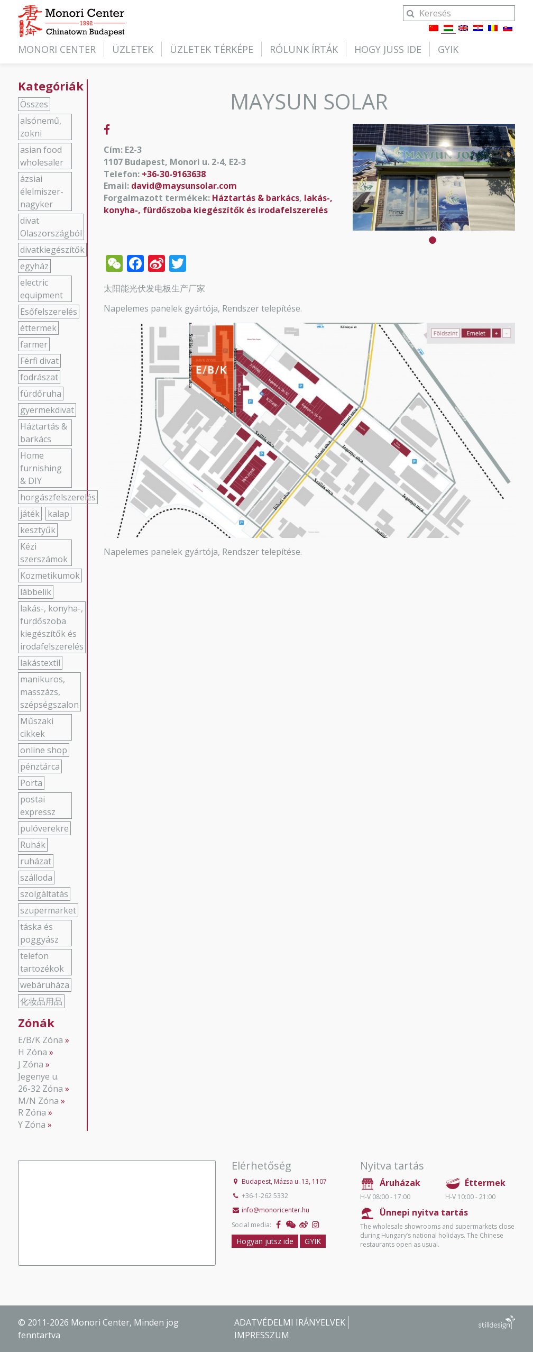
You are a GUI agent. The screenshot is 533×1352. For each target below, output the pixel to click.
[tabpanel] (434, 177)
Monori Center (57, 49)
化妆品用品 (41, 1001)
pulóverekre (44, 828)
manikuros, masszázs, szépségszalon (49, 691)
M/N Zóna (38, 1101)
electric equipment (41, 289)
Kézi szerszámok (44, 553)
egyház (34, 266)
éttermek (38, 328)
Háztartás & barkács (255, 198)
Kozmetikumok (50, 575)
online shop (43, 750)
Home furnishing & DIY (41, 468)
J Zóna (30, 1064)
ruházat (35, 861)
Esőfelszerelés (48, 311)
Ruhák (32, 845)
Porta (31, 783)
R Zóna (32, 1112)
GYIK (448, 49)
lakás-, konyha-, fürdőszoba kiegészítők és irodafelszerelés (218, 204)
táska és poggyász (39, 933)
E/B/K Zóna (40, 1040)
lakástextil (40, 663)
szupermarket (48, 910)
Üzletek (132, 49)
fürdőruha (40, 393)
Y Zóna (31, 1124)
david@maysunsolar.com (184, 185)
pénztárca (40, 766)
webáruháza (44, 985)
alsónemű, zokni (40, 127)
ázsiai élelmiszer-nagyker (41, 191)
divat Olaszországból (51, 227)
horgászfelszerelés (58, 497)
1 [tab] (432, 240)
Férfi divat (39, 361)
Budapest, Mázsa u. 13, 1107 (284, 1181)
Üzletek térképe (211, 49)
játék (30, 513)
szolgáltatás (44, 894)
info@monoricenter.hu (275, 1209)
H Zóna (32, 1052)
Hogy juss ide (387, 49)
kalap (58, 513)
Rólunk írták (304, 49)
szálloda (36, 877)
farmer (34, 344)
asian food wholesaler (41, 156)
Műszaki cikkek (36, 727)
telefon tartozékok (42, 962)
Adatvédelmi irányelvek (289, 1322)
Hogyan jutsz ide (264, 1241)
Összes (34, 104)
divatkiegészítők (52, 249)
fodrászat (39, 377)
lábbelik (35, 592)
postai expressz (38, 805)
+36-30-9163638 (174, 174)
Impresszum (261, 1335)
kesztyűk (38, 530)
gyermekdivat (47, 410)
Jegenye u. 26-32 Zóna (40, 1082)
